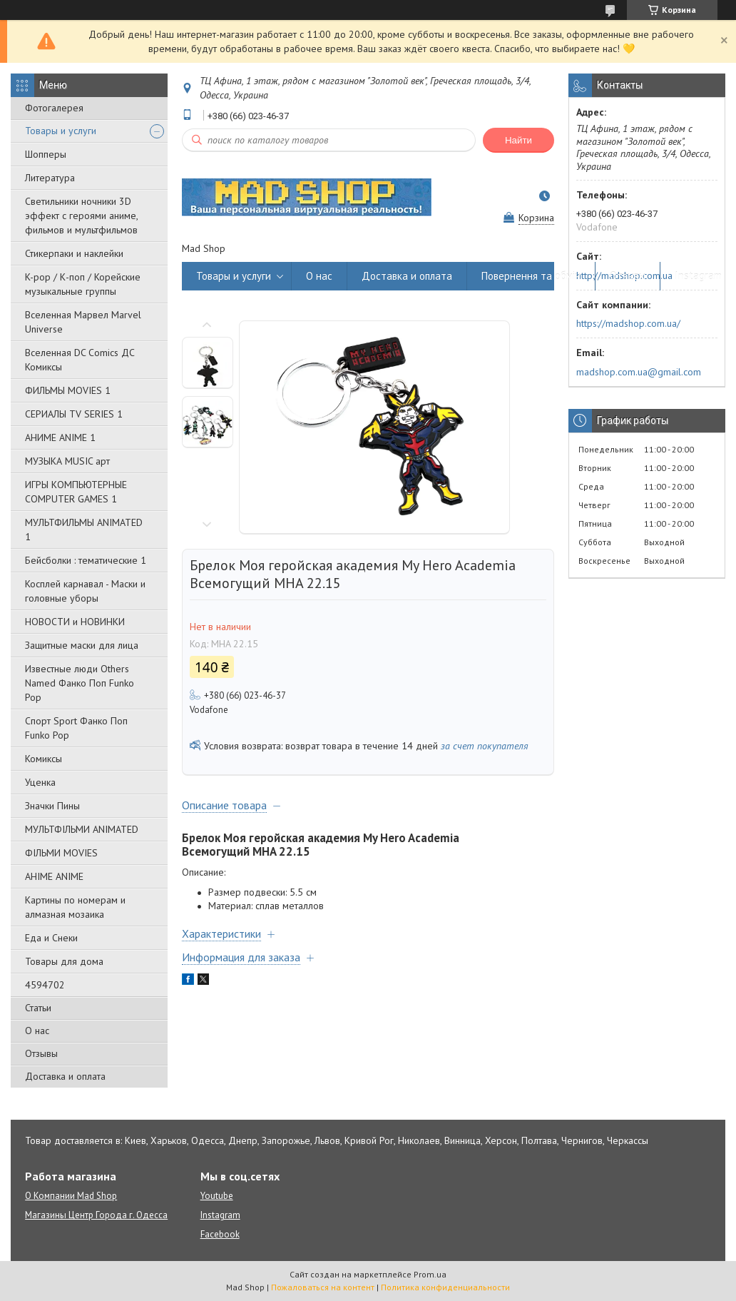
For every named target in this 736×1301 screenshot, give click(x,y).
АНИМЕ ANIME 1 (60, 437)
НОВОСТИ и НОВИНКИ (75, 621)
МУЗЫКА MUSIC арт (67, 461)
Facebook (220, 1234)
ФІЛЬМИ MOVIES (61, 852)
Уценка (40, 782)
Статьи (38, 1007)
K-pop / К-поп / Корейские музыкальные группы (82, 284)
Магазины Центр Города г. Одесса (96, 1215)
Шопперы (45, 154)
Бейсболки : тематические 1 (85, 560)
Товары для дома (64, 961)
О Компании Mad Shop (71, 1196)
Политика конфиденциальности (445, 1287)
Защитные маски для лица (81, 645)
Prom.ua (430, 1274)
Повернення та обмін (531, 275)
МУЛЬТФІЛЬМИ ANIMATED (81, 829)
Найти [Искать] (518, 140)
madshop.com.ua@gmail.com (638, 371)
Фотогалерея (54, 107)
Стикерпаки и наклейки (74, 253)
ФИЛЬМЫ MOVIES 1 (68, 390)
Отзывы (41, 1053)
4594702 (45, 984)
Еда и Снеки (51, 937)
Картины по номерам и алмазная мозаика (75, 907)
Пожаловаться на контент (322, 1287)
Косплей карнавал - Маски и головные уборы (85, 590)
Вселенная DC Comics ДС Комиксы (80, 359)
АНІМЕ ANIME (54, 876)
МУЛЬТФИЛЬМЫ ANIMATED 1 (84, 529)
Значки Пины (52, 805)
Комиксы (43, 758)
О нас (37, 1030)
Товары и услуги (60, 130)
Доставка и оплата (65, 1076)
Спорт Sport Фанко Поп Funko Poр (76, 727)
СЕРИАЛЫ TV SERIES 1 (74, 413)
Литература (50, 177)
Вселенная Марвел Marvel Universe (83, 321)
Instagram (698, 275)
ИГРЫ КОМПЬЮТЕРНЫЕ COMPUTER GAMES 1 (76, 491)
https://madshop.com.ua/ (628, 323)
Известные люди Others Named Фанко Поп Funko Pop (79, 683)
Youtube (216, 1196)
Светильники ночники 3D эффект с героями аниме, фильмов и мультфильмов (81, 215)
